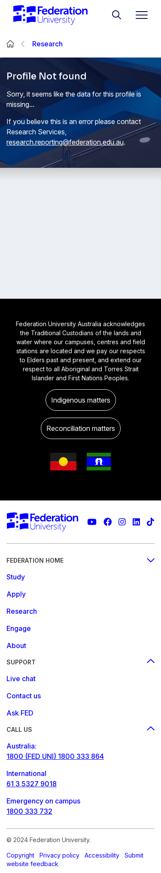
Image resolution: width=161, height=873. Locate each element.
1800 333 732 (29, 811)
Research (47, 43)
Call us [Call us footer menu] (80, 729)
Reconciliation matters (80, 428)
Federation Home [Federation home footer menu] (80, 560)
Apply (16, 594)
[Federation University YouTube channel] (92, 522)
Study (15, 577)
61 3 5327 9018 (31, 783)
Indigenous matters (80, 400)
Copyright (20, 855)
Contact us (23, 695)
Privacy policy (59, 855)
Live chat (21, 678)
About (16, 645)
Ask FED (19, 713)
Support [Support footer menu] (80, 662)
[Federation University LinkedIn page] (136, 522)
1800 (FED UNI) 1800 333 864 (55, 756)
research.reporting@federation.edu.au (65, 142)
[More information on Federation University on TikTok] (150, 522)
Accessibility (102, 855)
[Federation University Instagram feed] (122, 522)
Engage (18, 628)
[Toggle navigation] (138, 14)
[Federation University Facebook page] (107, 522)
